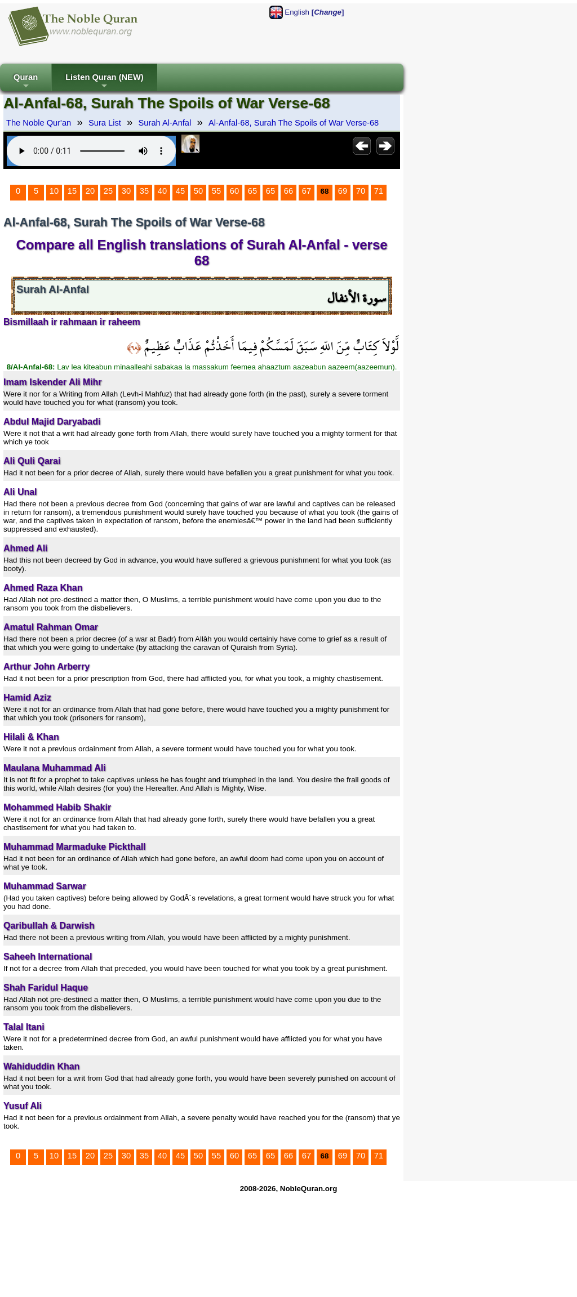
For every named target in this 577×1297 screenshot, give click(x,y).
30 (126, 190)
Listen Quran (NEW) (104, 82)
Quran (26, 82)
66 (288, 190)
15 (72, 190)
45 (180, 190)
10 (54, 190)
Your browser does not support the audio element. (91, 151)
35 (144, 190)
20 (90, 190)
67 (306, 190)
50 (198, 190)
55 (216, 190)
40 (162, 190)
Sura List (104, 122)
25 (108, 190)
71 (378, 190)
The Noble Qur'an (38, 122)
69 (342, 190)
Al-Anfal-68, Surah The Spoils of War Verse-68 (293, 122)
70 (360, 190)
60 (234, 190)
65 (252, 190)
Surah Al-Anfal (165, 122)
